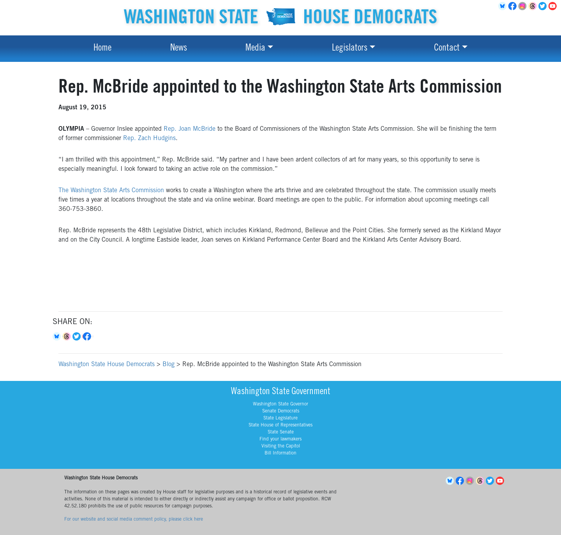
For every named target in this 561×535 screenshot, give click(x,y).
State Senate (281, 432)
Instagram (524, 6)
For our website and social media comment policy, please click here (133, 519)
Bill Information (280, 453)
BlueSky (503, 6)
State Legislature (280, 418)
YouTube (554, 6)
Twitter (544, 6)
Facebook (513, 6)
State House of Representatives (280, 425)
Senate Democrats (280, 411)
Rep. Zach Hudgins (149, 138)
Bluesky (58, 336)
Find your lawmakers (280, 439)
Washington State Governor (280, 404)
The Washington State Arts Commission (111, 191)
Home (102, 48)
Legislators (349, 48)
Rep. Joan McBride (189, 129)
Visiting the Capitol (280, 446)
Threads (534, 6)
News (178, 48)
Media (255, 48)
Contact (447, 48)
